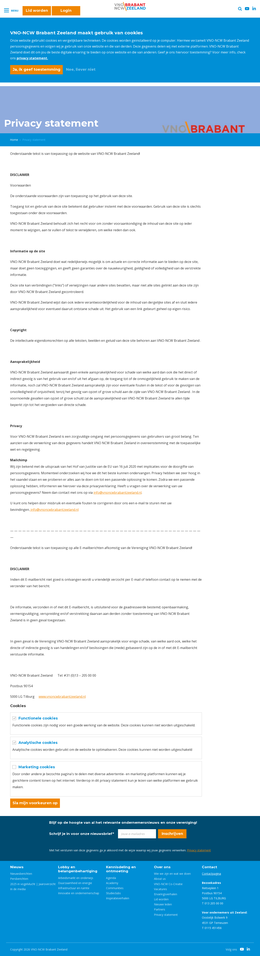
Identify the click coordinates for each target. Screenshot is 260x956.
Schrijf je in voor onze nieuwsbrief (81, 834)
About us (160, 879)
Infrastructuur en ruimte (73, 888)
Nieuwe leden (163, 904)
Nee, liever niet (80, 69)
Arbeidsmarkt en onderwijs (75, 878)
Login (66, 10)
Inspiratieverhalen (117, 898)
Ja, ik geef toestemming (36, 69)
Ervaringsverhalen (165, 894)
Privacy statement (199, 850)
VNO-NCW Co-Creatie (168, 884)
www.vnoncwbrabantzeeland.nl (62, 696)
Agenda (111, 878)
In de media (18, 889)
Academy (112, 883)
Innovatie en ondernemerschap (78, 893)
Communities (115, 888)
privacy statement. (32, 58)
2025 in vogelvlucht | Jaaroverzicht (33, 884)
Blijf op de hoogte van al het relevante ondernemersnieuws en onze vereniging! (123, 822)
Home (14, 140)
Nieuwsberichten (21, 874)
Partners (159, 909)
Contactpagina (211, 874)
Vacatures (160, 889)
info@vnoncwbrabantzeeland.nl (117, 492)
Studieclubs (113, 893)
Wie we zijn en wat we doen (172, 874)
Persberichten (19, 879)
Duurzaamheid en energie (75, 883)
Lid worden (37, 10)
